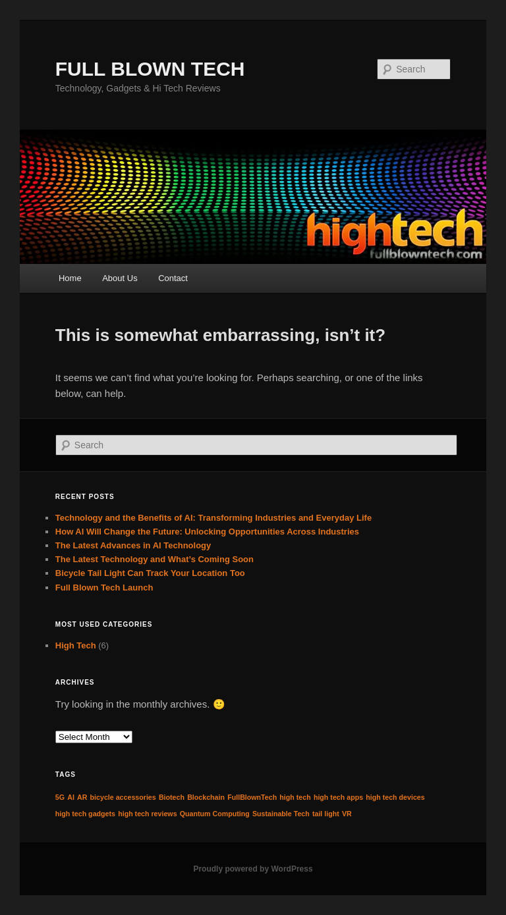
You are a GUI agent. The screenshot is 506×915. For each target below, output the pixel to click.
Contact (173, 278)
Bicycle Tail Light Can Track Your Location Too (150, 573)
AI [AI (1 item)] (70, 797)
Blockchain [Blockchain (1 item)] (206, 797)
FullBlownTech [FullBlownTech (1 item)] (252, 797)
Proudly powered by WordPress (252, 869)
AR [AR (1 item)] (82, 797)
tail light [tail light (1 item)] (325, 814)
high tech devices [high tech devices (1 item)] (395, 797)
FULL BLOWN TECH (150, 69)
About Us (119, 278)
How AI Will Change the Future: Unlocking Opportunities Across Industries (207, 531)
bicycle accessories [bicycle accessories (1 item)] (123, 797)
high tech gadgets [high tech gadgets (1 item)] (85, 814)
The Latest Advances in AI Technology (133, 545)
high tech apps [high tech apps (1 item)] (338, 797)
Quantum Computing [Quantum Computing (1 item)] (215, 814)
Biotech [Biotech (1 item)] (171, 797)
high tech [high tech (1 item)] (294, 797)
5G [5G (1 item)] (60, 797)
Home (70, 278)
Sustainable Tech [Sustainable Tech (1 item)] (281, 814)
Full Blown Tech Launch (104, 587)
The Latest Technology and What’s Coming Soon (154, 559)
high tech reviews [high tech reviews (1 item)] (147, 814)
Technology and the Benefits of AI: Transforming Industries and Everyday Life (213, 518)
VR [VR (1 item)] (347, 814)
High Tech (75, 645)
